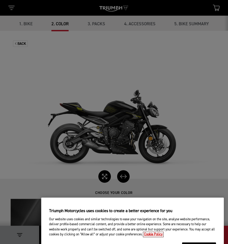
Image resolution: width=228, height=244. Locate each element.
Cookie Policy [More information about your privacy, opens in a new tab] (153, 240)
